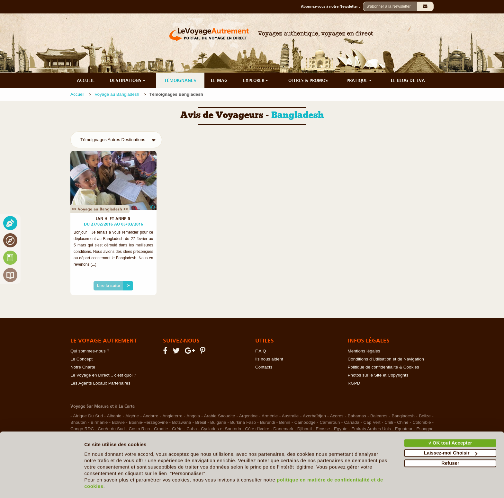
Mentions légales (364, 351)
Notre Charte (82, 367)
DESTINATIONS (128, 80)
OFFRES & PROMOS (308, 80)
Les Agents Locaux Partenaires (100, 383)
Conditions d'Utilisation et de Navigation (386, 359)
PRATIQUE (359, 80)
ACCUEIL (85, 80)
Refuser (450, 445)
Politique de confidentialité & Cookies (383, 367)
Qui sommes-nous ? (89, 351)
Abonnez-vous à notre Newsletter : (332, 6)
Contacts (263, 367)
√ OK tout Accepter (450, 425)
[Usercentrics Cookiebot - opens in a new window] (42, 485)
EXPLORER (256, 80)
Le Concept (81, 359)
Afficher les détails (106, 485)
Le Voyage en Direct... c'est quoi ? (103, 375)
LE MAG (219, 80)
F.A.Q (260, 351)
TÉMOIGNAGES (180, 80)
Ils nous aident (269, 359)
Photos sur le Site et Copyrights (378, 375)
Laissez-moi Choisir (450, 435)
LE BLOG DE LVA (408, 80)
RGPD (354, 383)
